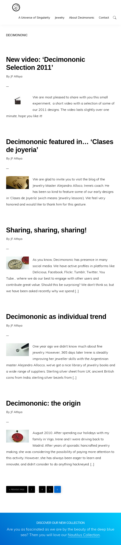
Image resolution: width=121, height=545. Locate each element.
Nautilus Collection (84, 534)
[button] (114, 17)
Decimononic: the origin (43, 403)
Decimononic (16, 7)
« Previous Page (17, 488)
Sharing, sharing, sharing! (46, 230)
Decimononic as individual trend (56, 316)
